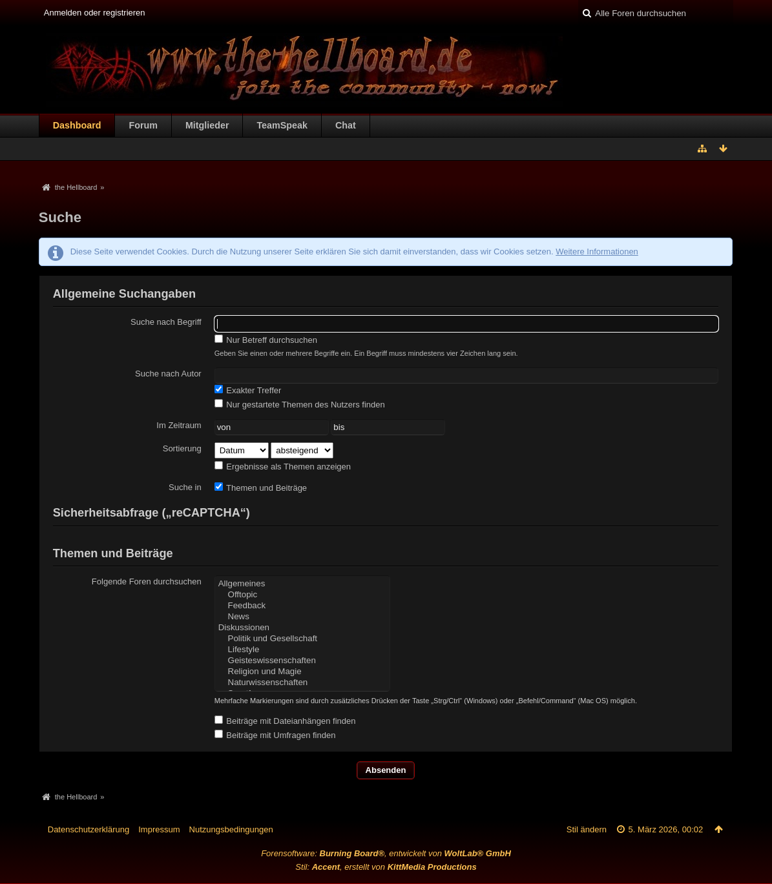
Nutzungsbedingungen (231, 829)
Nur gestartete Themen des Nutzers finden (299, 404)
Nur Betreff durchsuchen (265, 339)
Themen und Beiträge (260, 487)
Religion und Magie (302, 671)
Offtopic (302, 595)
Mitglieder (207, 125)
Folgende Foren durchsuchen (147, 581)
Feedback (302, 606)
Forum (143, 125)
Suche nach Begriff (166, 322)
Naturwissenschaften (302, 682)
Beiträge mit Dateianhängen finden (285, 720)
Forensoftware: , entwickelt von (386, 853)
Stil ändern (587, 829)
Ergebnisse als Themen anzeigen (282, 466)
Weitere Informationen (597, 251)
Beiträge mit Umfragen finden (275, 735)
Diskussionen (302, 627)
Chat (345, 125)
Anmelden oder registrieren (94, 12)
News (302, 617)
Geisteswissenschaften (302, 660)
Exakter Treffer (248, 390)
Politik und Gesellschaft (302, 638)
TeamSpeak (281, 125)
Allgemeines (302, 584)
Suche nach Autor (168, 373)
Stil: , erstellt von (385, 867)
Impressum (159, 829)
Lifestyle (302, 649)
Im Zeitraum (178, 425)
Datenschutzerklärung (88, 829)
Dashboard (77, 125)
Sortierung (182, 448)
